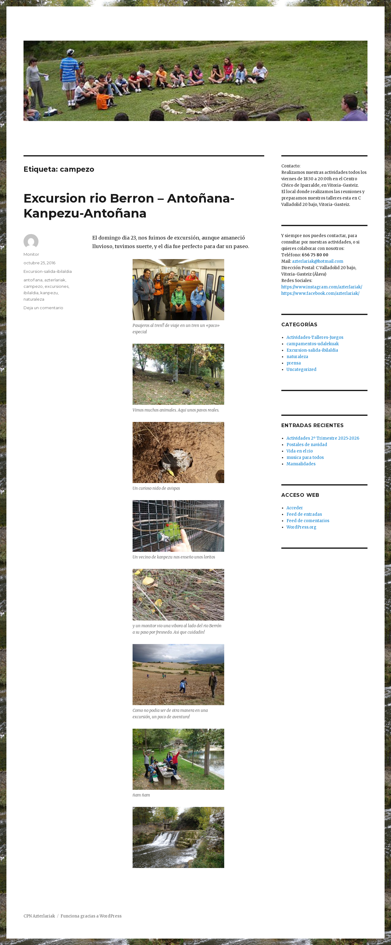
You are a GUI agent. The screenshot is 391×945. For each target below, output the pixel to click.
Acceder (295, 508)
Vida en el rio (300, 451)
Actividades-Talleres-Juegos (315, 337)
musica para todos (305, 457)
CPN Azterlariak (39, 916)
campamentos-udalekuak (313, 343)
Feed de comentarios (308, 520)
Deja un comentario (43, 307)
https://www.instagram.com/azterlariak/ (321, 287)
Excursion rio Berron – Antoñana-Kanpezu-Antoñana (129, 206)
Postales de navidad (307, 444)
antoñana (33, 279)
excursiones (56, 286)
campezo (33, 286)
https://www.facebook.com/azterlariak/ (320, 293)
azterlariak (54, 279)
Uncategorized (301, 369)
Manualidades (301, 464)
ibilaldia (31, 292)
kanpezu (49, 292)
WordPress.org (301, 527)
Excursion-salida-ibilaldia (48, 271)
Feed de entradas (304, 514)
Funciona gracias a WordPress (91, 916)
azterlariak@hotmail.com (317, 261)
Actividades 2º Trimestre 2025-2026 (323, 438)
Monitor (31, 254)
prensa (294, 363)
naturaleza (34, 299)
